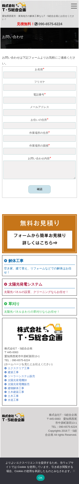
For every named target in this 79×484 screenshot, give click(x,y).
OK (41, 477)
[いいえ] (74, 471)
